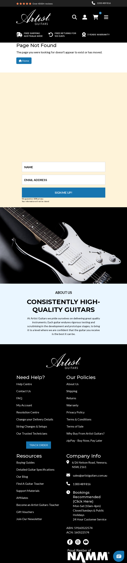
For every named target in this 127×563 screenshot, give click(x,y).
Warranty (72, 405)
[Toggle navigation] (106, 17)
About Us (72, 384)
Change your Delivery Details (34, 419)
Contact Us (23, 391)
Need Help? (30, 377)
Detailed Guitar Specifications (35, 469)
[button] (85, 17)
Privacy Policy (75, 412)
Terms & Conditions (78, 419)
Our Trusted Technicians (31, 433)
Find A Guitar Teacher (30, 483)
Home (24, 60)
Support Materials (27, 490)
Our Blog (22, 476)
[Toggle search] (74, 17)
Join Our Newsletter (29, 519)
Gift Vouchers (25, 512)
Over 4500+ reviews (42, 3)
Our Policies (80, 377)
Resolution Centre (27, 412)
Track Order (38, 445)
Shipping (71, 391)
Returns (71, 398)
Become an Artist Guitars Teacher (37, 504)
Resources (29, 456)
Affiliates (22, 497)
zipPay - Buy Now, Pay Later (84, 440)
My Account (24, 405)
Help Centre (24, 384)
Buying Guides (25, 462)
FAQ (19, 398)
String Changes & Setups (31, 426)
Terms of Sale (74, 426)
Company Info (83, 456)
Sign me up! (63, 192)
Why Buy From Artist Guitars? (85, 433)
